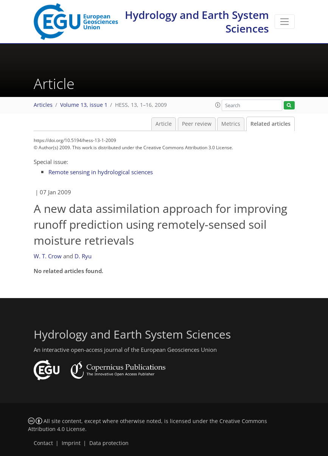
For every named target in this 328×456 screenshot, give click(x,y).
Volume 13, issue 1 (83, 105)
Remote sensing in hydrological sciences (100, 172)
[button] (218, 105)
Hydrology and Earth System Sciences (197, 22)
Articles (43, 105)
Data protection (109, 443)
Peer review (196, 123)
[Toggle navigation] (285, 21)
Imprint (71, 443)
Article (163, 123)
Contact (43, 443)
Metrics (230, 123)
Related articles (270, 123)
